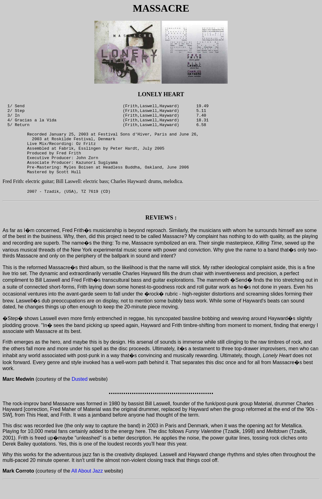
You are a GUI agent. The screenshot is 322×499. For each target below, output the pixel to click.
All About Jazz (87, 488)
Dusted (80, 396)
